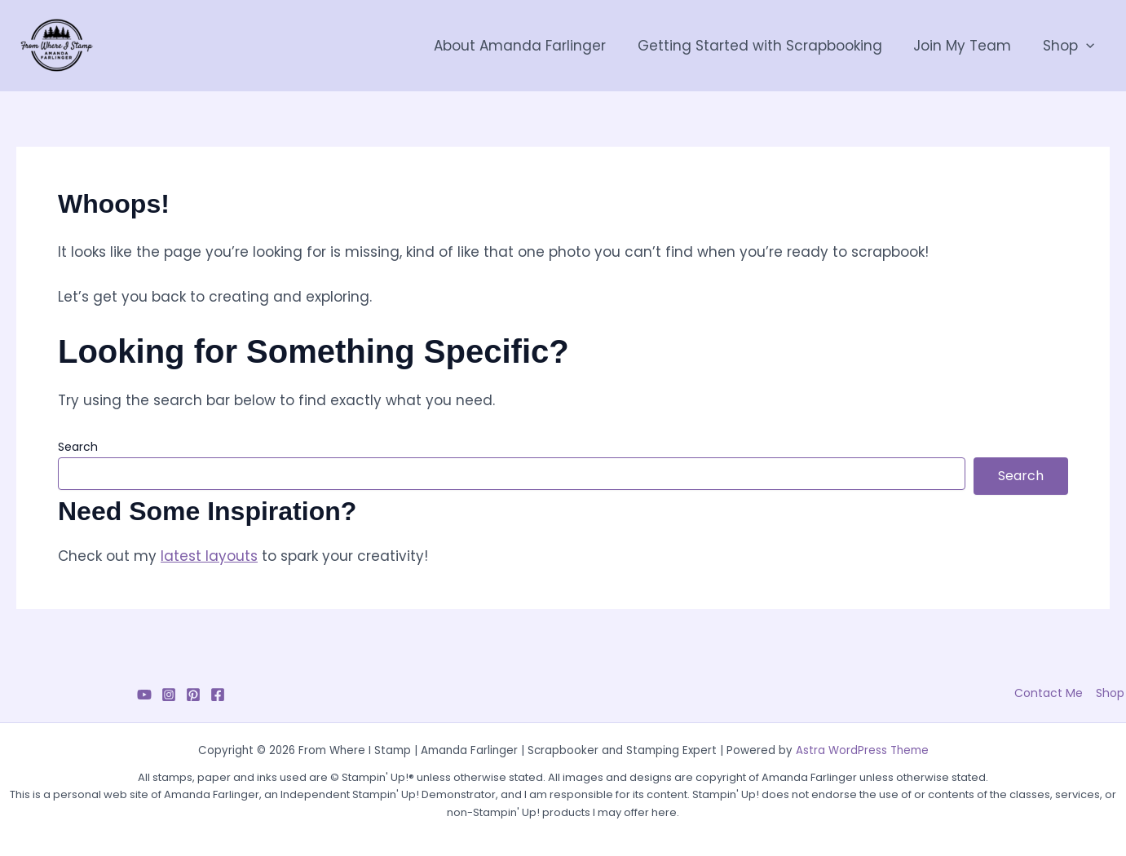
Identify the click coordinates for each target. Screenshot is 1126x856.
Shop (1070, 45)
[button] (1088, 45)
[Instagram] (168, 694)
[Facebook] (217, 694)
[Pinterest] (193, 694)
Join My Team (968, 45)
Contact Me (1052, 693)
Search (78, 447)
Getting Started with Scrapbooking (769, 45)
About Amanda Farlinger (533, 45)
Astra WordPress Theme (862, 750)
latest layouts (209, 556)
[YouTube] (144, 694)
